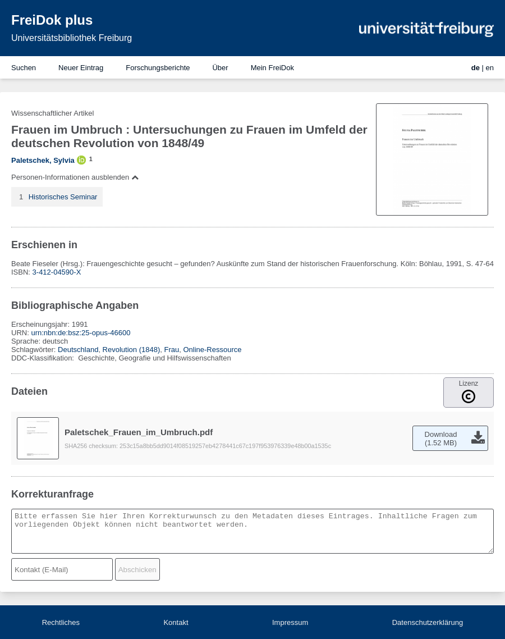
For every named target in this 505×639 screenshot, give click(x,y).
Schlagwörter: (34, 349)
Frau (171, 349)
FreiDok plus (52, 20)
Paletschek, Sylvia (43, 160)
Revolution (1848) (131, 349)
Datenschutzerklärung (427, 622)
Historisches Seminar (63, 197)
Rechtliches (61, 622)
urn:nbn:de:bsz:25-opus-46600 (80, 332)
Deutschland (78, 349)
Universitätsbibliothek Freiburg (71, 38)
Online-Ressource (212, 349)
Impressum (290, 622)
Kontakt (175, 622)
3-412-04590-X (57, 272)
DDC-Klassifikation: (43, 358)
